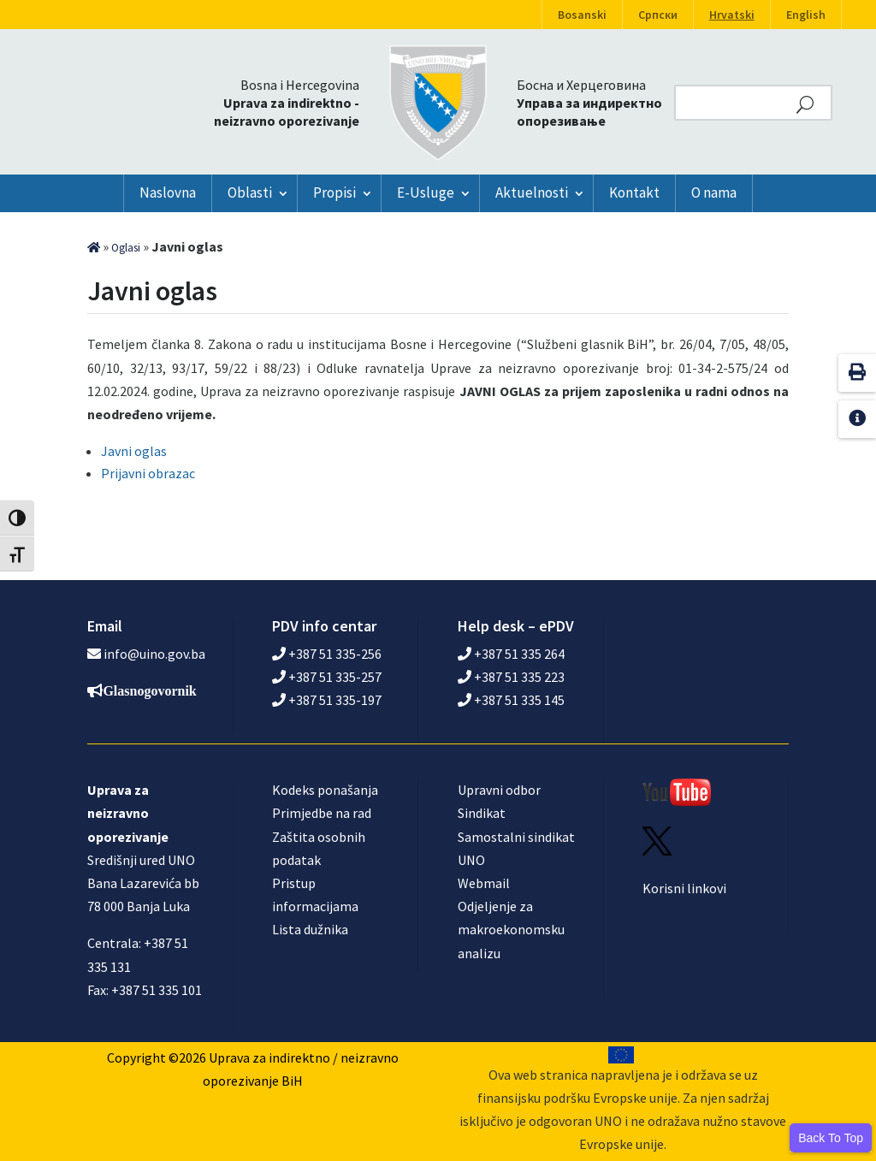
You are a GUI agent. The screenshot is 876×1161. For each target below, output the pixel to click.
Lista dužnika (310, 929)
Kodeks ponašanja (325, 789)
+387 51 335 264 (511, 653)
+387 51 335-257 (327, 676)
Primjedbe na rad (321, 812)
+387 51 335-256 (327, 653)
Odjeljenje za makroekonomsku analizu (511, 929)
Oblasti (250, 192)
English (806, 14)
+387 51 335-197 (327, 699)
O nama (714, 192)
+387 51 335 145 (511, 699)
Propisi (334, 192)
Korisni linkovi (684, 888)
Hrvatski (732, 14)
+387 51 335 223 (511, 676)
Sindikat (482, 812)
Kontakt (634, 192)
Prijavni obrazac (148, 473)
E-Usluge (425, 192)
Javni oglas (134, 450)
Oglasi (125, 247)
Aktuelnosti (531, 192)
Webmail (484, 882)
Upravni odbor (499, 789)
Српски (658, 14)
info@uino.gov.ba (154, 653)
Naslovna (167, 192)
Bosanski (582, 14)
